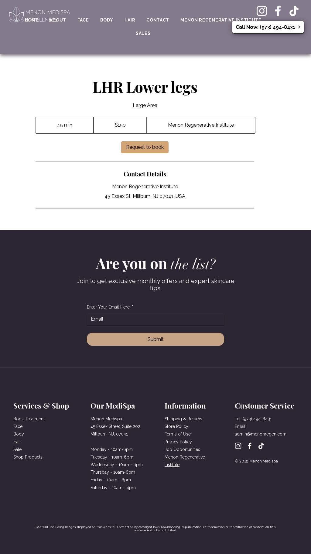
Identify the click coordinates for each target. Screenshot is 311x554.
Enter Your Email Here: (110, 307)
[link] (145, 147)
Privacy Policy (178, 441)
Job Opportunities (182, 449)
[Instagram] (262, 11)
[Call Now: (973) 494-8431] (268, 27)
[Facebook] (278, 11)
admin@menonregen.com (260, 434)
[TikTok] (294, 11)
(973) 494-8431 (257, 418)
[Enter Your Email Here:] (153, 319)
